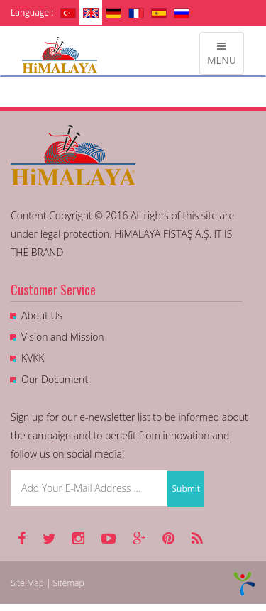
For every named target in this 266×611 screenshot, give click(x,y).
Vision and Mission (62, 336)
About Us (41, 315)
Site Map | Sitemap (47, 583)
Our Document (54, 379)
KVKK (32, 358)
